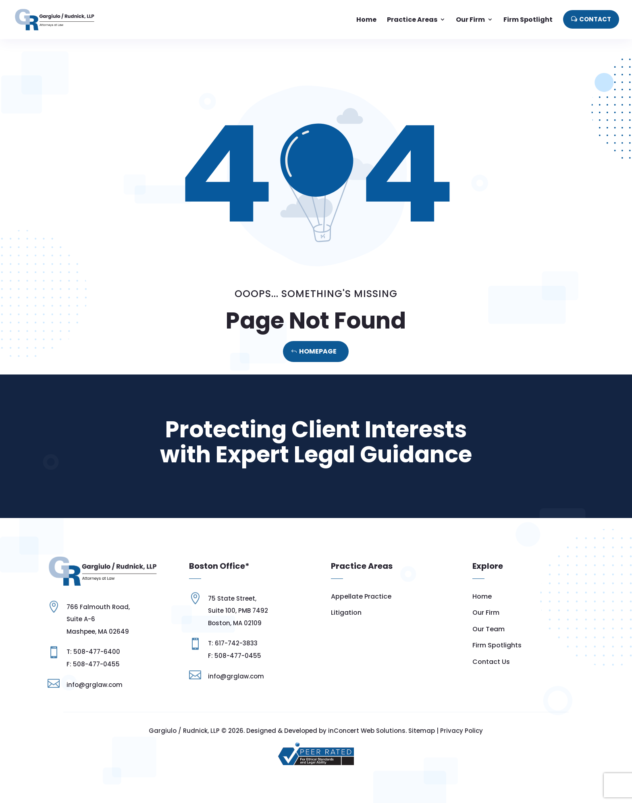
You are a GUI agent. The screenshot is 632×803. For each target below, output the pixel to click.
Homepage (318, 351)
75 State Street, (232, 598)
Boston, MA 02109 (235, 623)
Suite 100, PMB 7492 (238, 610)
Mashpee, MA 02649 (98, 631)
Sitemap (421, 730)
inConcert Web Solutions (366, 730)
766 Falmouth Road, (98, 607)
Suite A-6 (81, 619)
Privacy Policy (461, 730)
